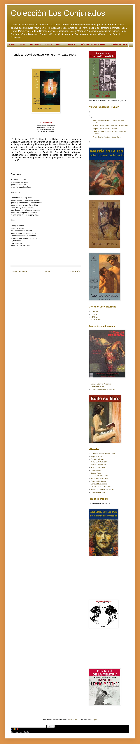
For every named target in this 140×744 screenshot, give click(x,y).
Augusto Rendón (97, 470)
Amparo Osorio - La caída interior (105, 129)
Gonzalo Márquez (97, 387)
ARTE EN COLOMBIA (99, 462)
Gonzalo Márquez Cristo (99, 484)
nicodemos (73, 719)
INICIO (47, 271)
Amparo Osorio (96, 456)
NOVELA (48, 45)
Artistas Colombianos (98, 465)
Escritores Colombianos (99, 478)
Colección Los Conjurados (58, 13)
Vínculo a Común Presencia (101, 384)
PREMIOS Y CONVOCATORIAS (102, 489)
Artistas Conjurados (98, 467)
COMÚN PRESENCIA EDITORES (92, 45)
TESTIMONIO (35, 45)
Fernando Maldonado (98, 481)
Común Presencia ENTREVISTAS (103, 389)
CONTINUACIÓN (74, 271)
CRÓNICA (71, 45)
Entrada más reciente (19, 271)
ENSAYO (59, 45)
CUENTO (22, 45)
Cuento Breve (96, 473)
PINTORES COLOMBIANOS (101, 487)
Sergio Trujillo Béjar (98, 492)
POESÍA (11, 45)
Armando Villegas (97, 459)
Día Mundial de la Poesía (100, 476)
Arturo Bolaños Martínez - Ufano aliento (107, 137)
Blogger (94, 719)
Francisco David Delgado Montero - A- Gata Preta (111, 125)
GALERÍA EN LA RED (118, 45)
